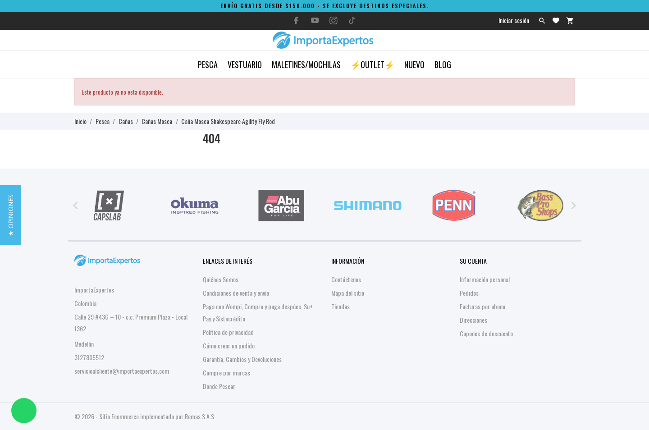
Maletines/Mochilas (306, 64)
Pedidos (469, 292)
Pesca (208, 64)
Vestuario (245, 64)
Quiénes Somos (220, 279)
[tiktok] (351, 20)
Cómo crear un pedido (229, 345)
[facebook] (296, 20)
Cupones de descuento (486, 333)
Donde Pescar (219, 386)
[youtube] (315, 20)
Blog (442, 64)
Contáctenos (346, 279)
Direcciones (473, 320)
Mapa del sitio (347, 292)
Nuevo (414, 64)
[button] (10, 215)
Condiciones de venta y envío (236, 292)
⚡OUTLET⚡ (372, 64)
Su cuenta (473, 260)
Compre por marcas (226, 372)
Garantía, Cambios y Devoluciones (242, 359)
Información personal (485, 279)
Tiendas (340, 306)
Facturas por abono (482, 306)
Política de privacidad (228, 332)
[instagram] (333, 20)
